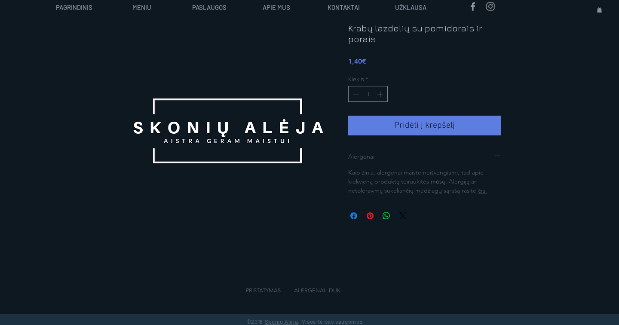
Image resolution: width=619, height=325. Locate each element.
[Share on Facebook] (354, 216)
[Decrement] (354, 93)
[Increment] (381, 93)
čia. (482, 190)
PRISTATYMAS (263, 290)
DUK (334, 290)
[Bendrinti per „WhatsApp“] (386, 216)
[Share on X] (403, 216)
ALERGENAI (309, 290)
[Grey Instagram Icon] (490, 6)
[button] (599, 9)
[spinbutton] (368, 93)
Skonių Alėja (281, 321)
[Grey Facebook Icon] (472, 6)
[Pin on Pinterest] (370, 216)
